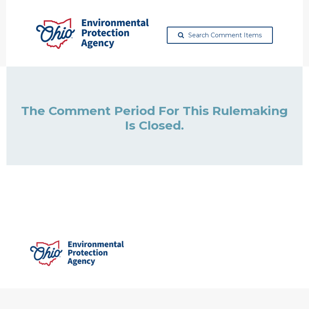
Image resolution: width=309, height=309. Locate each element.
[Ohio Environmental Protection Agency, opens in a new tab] (92, 33)
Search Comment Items (220, 35)
